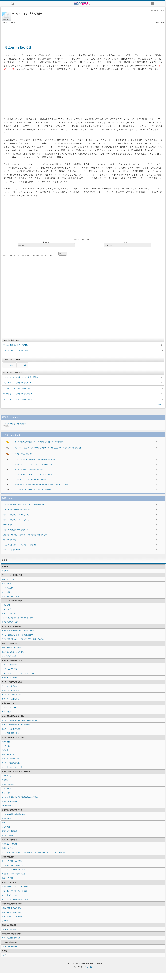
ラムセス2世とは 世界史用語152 (70, 425)
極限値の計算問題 (9, 540)
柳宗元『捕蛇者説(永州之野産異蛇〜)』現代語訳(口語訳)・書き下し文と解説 (41, 484)
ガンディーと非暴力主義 (11, 550)
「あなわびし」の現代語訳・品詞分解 (16, 510)
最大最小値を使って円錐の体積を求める (29, 469)
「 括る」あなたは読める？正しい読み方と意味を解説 (33, 489)
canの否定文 (7, 525)
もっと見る (159, 404)
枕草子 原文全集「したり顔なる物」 (16, 515)
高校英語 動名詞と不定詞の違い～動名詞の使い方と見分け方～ (25, 535)
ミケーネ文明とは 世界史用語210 (15, 530)
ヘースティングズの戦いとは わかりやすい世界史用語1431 (36, 459)
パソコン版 (88, 967)
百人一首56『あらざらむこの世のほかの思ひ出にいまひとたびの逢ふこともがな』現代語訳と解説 (49, 448)
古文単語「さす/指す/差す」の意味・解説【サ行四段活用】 (24, 505)
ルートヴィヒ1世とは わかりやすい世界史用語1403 (33, 464)
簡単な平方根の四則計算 (23, 454)
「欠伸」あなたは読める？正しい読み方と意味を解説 (33, 474)
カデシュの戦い (9, 365)
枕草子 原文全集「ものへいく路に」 (16, 520)
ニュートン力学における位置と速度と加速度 (30, 479)
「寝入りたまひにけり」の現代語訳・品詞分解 (19, 545)
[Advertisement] (83, 31)
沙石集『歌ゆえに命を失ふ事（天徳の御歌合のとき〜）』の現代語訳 (39, 442)
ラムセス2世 (22, 365)
